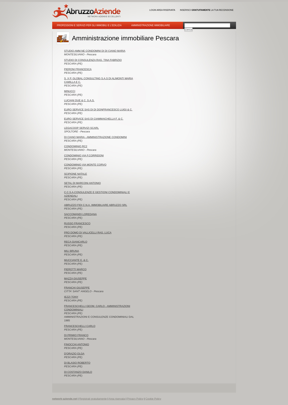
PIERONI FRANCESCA (78, 69)
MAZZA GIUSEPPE (75, 278)
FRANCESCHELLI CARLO (79, 326)
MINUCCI (69, 91)
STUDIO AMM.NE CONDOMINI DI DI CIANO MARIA (94, 50)
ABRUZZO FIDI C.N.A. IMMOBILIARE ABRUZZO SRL (95, 204)
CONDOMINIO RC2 (75, 146)
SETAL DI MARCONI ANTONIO (82, 183)
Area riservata (117, 398)
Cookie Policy (153, 398)
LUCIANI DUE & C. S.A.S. (79, 100)
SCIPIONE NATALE (75, 173)
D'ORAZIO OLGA (74, 353)
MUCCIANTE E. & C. (76, 260)
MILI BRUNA (71, 250)
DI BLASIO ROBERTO (77, 362)
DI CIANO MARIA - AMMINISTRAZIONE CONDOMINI (95, 137)
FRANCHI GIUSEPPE (77, 287)
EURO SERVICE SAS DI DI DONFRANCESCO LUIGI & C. (98, 109)
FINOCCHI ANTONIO (76, 344)
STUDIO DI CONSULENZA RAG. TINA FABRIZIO (93, 60)
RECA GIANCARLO (75, 241)
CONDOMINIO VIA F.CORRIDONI (84, 155)
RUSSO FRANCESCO (77, 223)
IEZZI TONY (71, 296)
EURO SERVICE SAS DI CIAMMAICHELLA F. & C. (93, 118)
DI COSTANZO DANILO (78, 371)
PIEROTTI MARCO (75, 269)
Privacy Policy (135, 398)
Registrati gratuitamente (93, 398)
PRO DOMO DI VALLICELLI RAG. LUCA (88, 232)
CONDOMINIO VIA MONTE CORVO (85, 164)
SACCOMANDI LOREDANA (80, 214)
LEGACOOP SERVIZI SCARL (81, 127)
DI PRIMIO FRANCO (76, 335)
